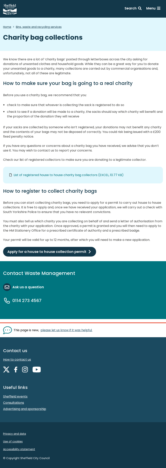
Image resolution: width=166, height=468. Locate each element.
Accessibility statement (19, 449)
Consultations (13, 402)
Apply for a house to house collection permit (46, 251)
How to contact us (17, 359)
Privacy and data (14, 434)
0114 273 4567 (26, 301)
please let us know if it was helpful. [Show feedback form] (66, 330)
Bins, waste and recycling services (39, 27)
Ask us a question (28, 287)
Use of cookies (13, 441)
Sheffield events (15, 396)
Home (7, 27)
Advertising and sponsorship (24, 409)
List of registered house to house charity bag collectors (69, 175)
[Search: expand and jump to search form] (133, 8)
